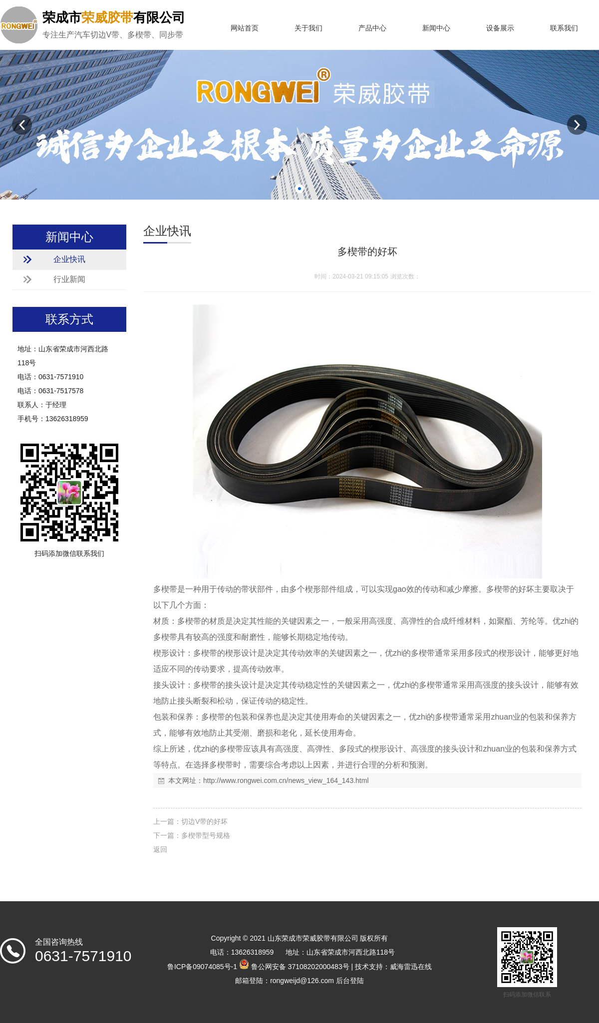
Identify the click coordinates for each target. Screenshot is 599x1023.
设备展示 (500, 28)
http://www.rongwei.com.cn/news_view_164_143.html (286, 780)
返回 (160, 849)
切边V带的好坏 (204, 821)
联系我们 (564, 28)
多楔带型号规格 (205, 835)
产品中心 (372, 28)
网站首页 (245, 28)
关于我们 (308, 28)
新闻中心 (436, 28)
